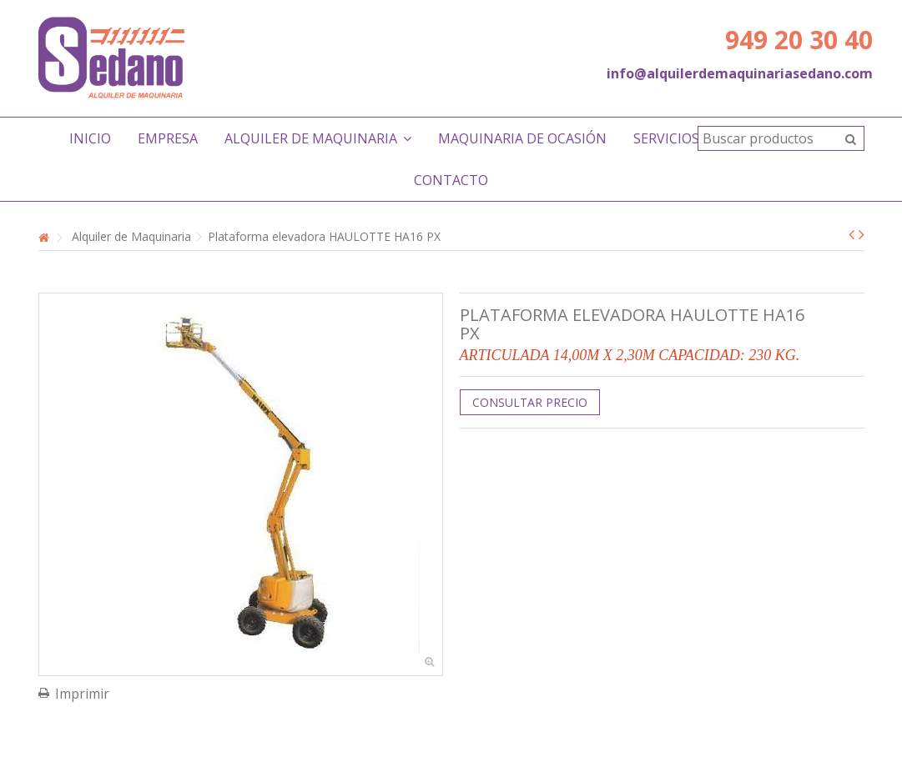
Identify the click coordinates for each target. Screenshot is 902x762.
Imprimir (82, 693)
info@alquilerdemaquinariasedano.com (740, 73)
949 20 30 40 (799, 40)
